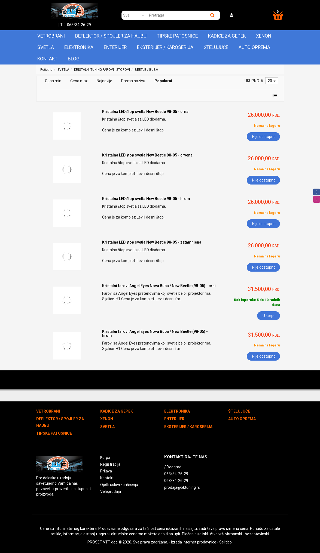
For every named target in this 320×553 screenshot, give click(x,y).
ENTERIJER (115, 47)
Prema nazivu (133, 81)
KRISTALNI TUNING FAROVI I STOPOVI (102, 70)
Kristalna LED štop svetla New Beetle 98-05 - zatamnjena (151, 242)
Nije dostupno (264, 136)
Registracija (110, 464)
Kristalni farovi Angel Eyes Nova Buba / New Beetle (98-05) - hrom (155, 333)
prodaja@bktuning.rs (182, 487)
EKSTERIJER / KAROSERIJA (165, 47)
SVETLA (45, 47)
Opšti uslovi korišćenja (119, 485)
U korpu (269, 316)
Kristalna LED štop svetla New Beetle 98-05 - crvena (147, 155)
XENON (263, 36)
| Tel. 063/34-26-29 (75, 25)
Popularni (163, 81)
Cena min (53, 81)
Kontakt (47, 59)
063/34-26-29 (176, 474)
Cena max (79, 81)
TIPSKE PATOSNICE (177, 36)
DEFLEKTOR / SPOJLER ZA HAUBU (111, 36)
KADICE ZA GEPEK (227, 36)
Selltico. (226, 542)
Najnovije (104, 81)
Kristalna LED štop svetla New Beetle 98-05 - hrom (146, 198)
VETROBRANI (51, 36)
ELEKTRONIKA (78, 47)
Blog (74, 59)
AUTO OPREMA (254, 47)
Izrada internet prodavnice (193, 542)
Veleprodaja (110, 491)
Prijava (106, 471)
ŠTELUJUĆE (216, 47)
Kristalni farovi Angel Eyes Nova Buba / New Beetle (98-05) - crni (159, 286)
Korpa (105, 457)
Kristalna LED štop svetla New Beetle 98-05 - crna (145, 111)
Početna (46, 70)
